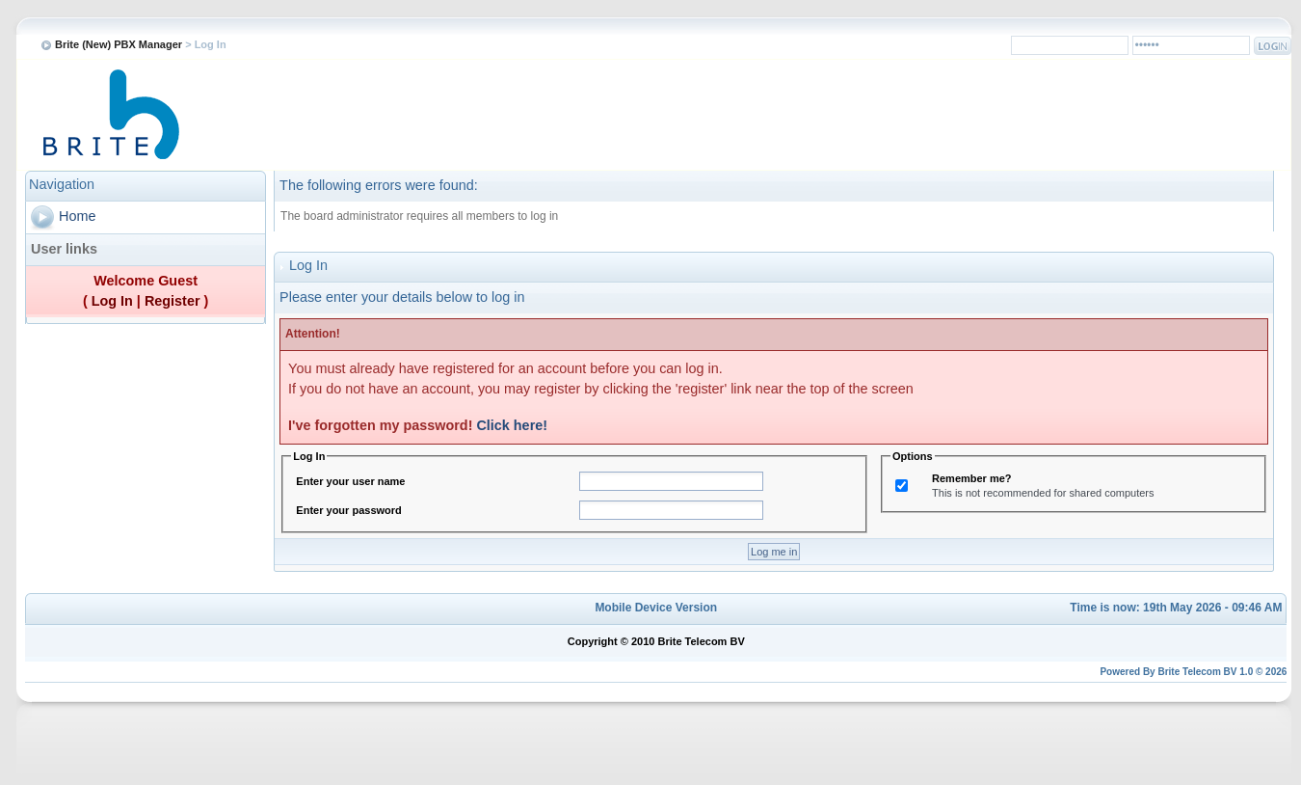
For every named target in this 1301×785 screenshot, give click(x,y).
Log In (112, 301)
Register (172, 301)
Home (77, 216)
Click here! (511, 425)
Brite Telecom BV (1196, 671)
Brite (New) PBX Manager (118, 44)
